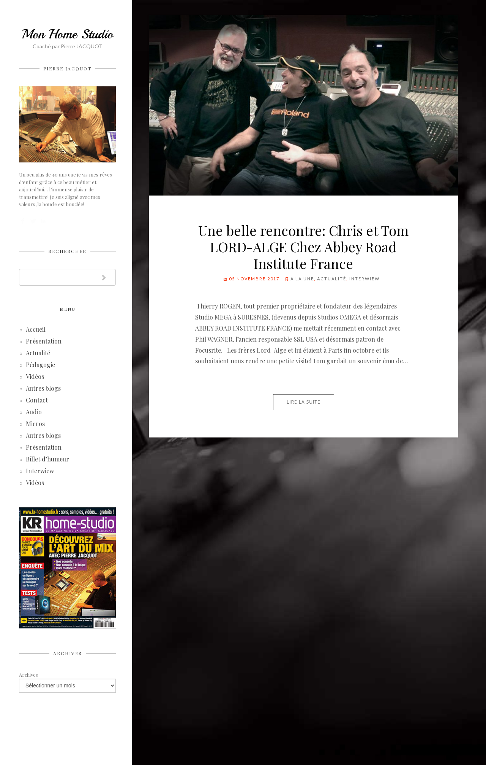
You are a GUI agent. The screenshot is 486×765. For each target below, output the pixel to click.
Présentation (44, 342)
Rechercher (67, 251)
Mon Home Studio (67, 34)
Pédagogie (40, 365)
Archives (67, 653)
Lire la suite (303, 402)
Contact (37, 401)
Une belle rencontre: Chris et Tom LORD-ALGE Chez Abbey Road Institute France (303, 246)
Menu (68, 309)
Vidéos (35, 377)
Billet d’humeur (47, 459)
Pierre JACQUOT (67, 68)
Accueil (36, 330)
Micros (35, 424)
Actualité (38, 353)
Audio (34, 412)
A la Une (302, 278)
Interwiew (40, 471)
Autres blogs (43, 389)
